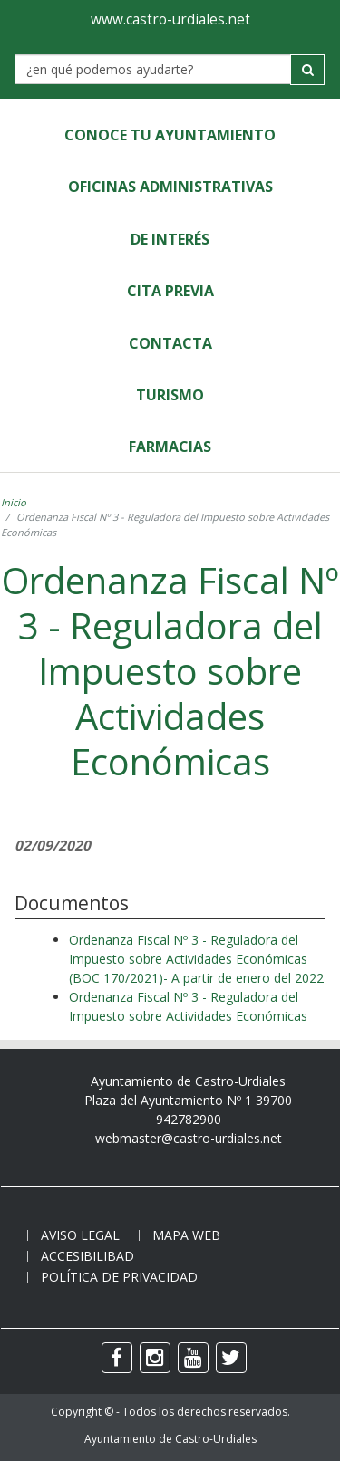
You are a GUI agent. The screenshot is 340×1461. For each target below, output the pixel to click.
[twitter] (231, 1357)
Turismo (170, 395)
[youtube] (193, 1357)
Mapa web (186, 1235)
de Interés (170, 239)
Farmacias (170, 447)
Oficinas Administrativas (170, 187)
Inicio (13, 502)
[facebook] (117, 1357)
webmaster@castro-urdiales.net (188, 1138)
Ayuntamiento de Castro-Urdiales (170, 1439)
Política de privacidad (119, 1276)
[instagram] (155, 1357)
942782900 (188, 1119)
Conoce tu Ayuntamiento (170, 135)
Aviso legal (80, 1235)
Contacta (170, 343)
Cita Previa (170, 291)
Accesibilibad (87, 1255)
